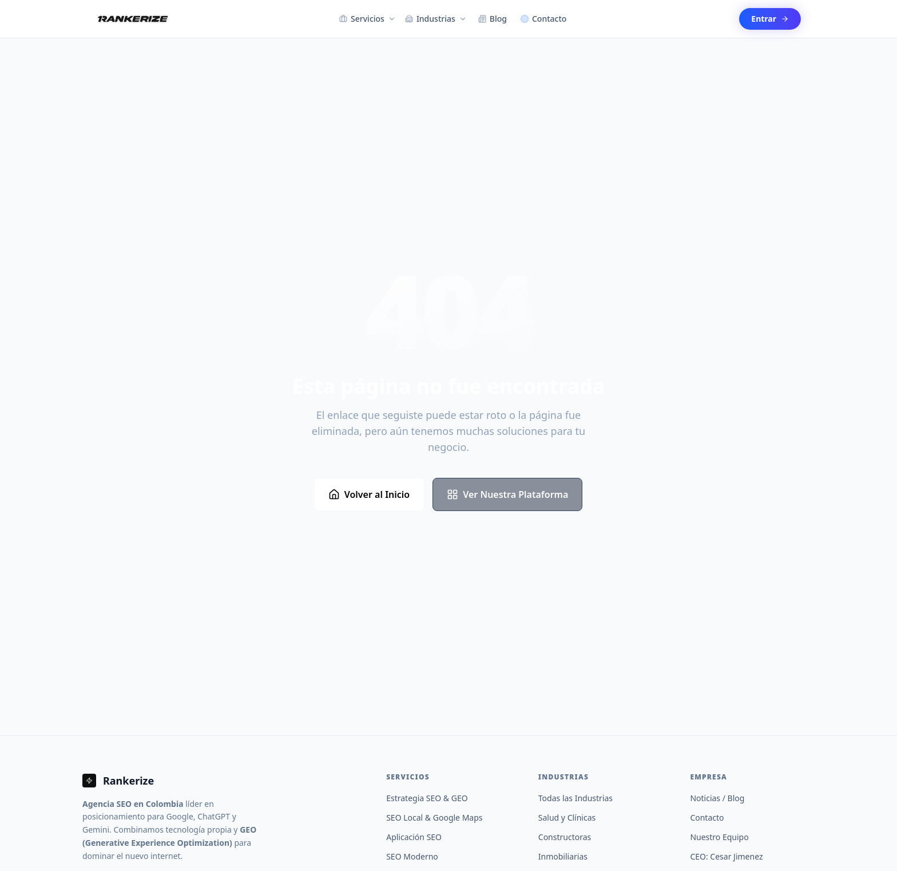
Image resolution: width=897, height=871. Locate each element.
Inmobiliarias (563, 856)
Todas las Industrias (575, 798)
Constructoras (564, 837)
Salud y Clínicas (567, 817)
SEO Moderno (412, 856)
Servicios (367, 18)
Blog (492, 18)
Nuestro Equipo (719, 837)
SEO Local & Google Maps (434, 817)
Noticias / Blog (717, 798)
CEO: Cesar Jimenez (726, 856)
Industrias (436, 18)
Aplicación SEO (414, 837)
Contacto (543, 18)
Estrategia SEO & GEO (426, 798)
